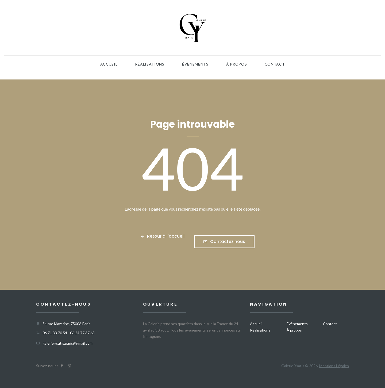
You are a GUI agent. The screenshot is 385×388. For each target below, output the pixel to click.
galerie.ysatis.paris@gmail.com (68, 343)
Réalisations (149, 64)
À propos (236, 64)
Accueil (109, 64)
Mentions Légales (334, 365)
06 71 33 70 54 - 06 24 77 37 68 (69, 332)
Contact (275, 64)
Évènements (195, 64)
